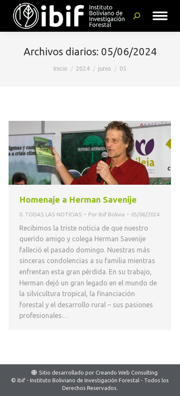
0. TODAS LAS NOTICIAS (50, 214)
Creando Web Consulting (127, 372)
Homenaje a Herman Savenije (78, 199)
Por (106, 214)
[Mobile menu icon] (160, 15)
